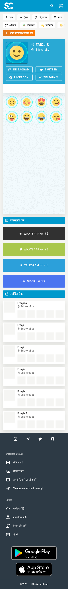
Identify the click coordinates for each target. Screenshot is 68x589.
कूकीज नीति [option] (15, 508)
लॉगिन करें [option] (14, 462)
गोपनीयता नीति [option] (16, 517)
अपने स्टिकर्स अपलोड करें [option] (21, 480)
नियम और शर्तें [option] (16, 526)
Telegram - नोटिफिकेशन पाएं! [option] (24, 488)
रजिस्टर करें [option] (15, 471)
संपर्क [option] (12, 534)
